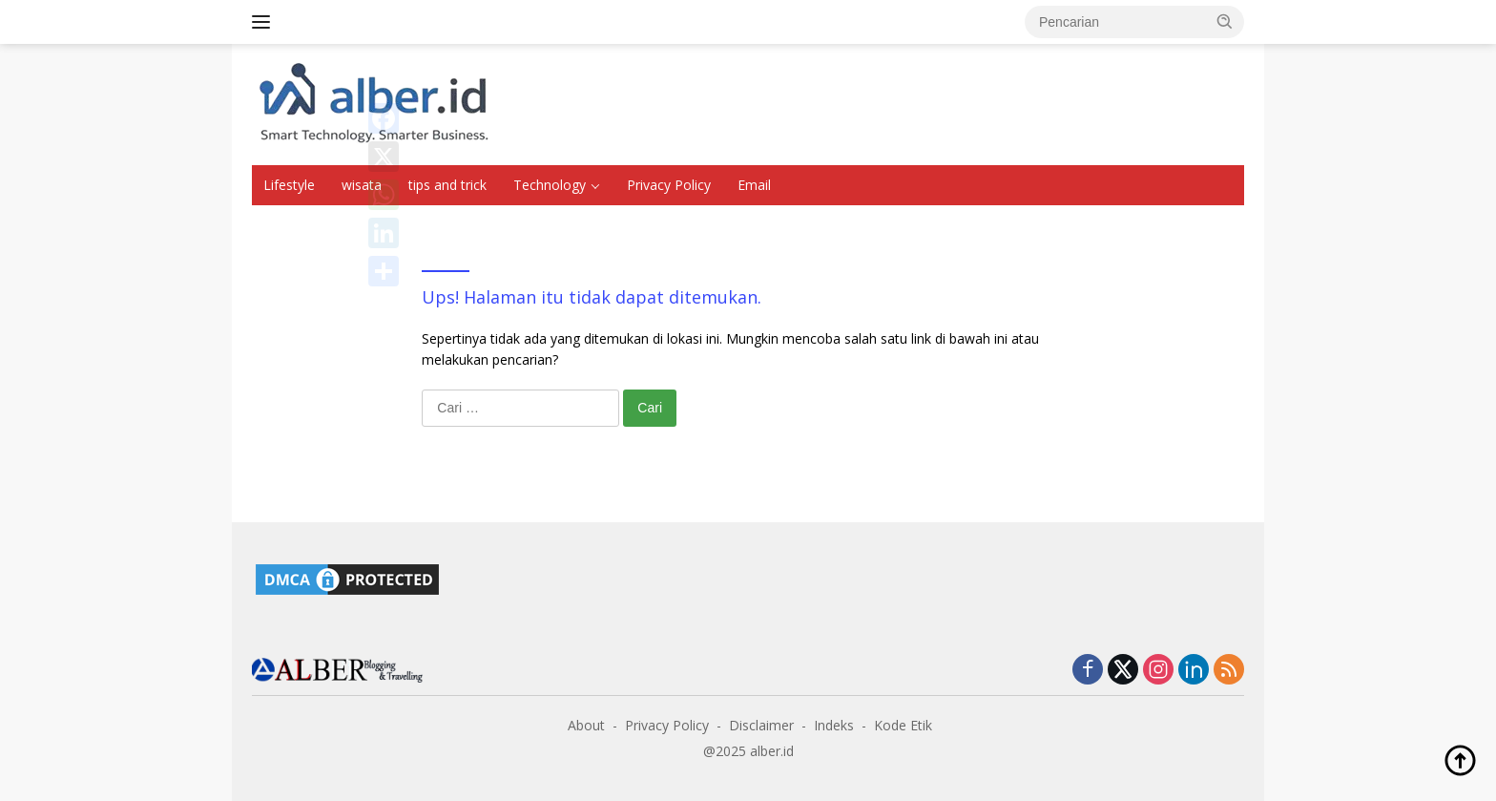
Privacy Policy (669, 185)
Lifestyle (289, 185)
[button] (1225, 21)
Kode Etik (903, 725)
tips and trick (447, 185)
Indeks (834, 725)
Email (754, 185)
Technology (549, 185)
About (586, 725)
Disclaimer (761, 725)
